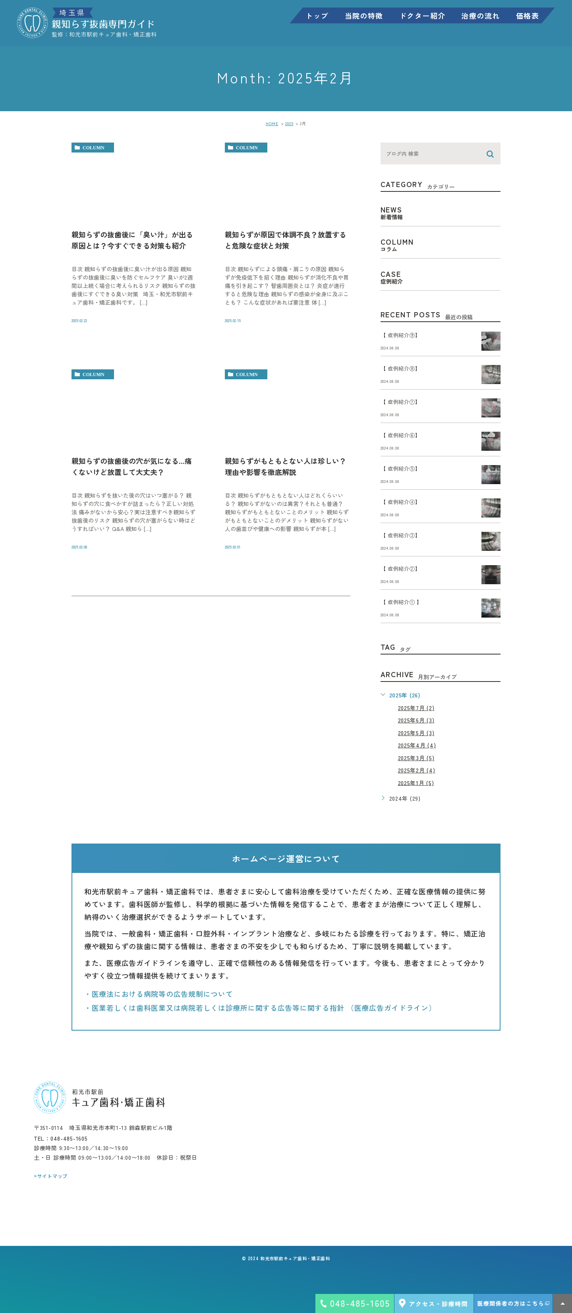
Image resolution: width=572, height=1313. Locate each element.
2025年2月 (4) (416, 770)
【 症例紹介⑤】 (401, 469)
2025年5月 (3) (416, 733)
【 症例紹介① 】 (401, 602)
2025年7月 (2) (416, 708)
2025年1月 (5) (416, 782)
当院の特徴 (362, 16)
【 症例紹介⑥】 (401, 435)
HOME (272, 123)
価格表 (525, 16)
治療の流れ (478, 16)
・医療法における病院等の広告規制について (158, 993)
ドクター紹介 (420, 16)
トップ (315, 16)
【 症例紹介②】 (401, 569)
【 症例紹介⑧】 (401, 369)
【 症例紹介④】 (401, 502)
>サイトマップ (51, 1175)
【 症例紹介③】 (401, 535)
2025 (289, 123)
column (93, 148)
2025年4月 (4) (417, 745)
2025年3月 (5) (416, 758)
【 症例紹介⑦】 (401, 402)
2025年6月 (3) (416, 720)
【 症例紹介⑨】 (401, 335)
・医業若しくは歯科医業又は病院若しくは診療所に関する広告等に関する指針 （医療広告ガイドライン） (260, 1007)
